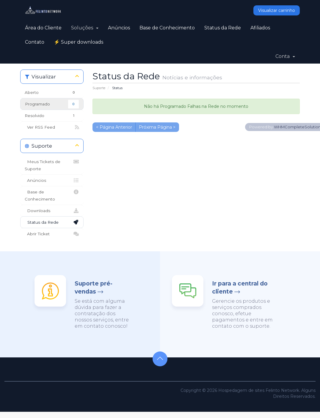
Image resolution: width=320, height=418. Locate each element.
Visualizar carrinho (276, 10)
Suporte (98, 88)
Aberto (52, 92)
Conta (285, 56)
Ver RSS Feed (52, 127)
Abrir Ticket (52, 233)
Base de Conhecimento (167, 28)
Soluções (84, 28)
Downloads (52, 210)
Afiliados (260, 28)
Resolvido (52, 115)
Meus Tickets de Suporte (52, 164)
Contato (34, 42)
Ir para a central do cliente (240, 287)
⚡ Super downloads (78, 42)
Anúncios (119, 28)
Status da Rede (222, 28)
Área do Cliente (43, 28)
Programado (52, 104)
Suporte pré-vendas (93, 287)
